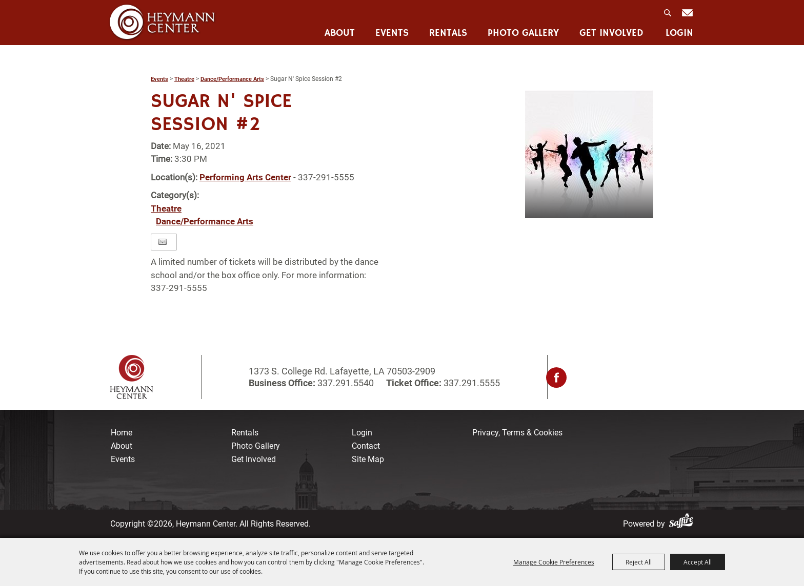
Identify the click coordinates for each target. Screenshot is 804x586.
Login (679, 33)
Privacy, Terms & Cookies (517, 432)
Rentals (448, 33)
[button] (589, 154)
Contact (366, 446)
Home (121, 432)
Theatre (184, 79)
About (340, 33)
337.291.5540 (345, 383)
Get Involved (611, 33)
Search (668, 16)
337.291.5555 (470, 383)
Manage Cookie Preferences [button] (553, 562)
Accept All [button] (698, 562)
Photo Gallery (523, 33)
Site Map (368, 459)
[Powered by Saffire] (683, 524)
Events (392, 33)
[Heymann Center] (162, 22)
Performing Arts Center (245, 177)
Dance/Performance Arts (232, 79)
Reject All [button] (639, 562)
